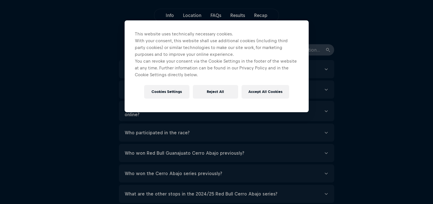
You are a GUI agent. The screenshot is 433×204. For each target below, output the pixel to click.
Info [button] (170, 15)
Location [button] (192, 15)
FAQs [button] (215, 15)
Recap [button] (260, 15)
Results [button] (237, 15)
